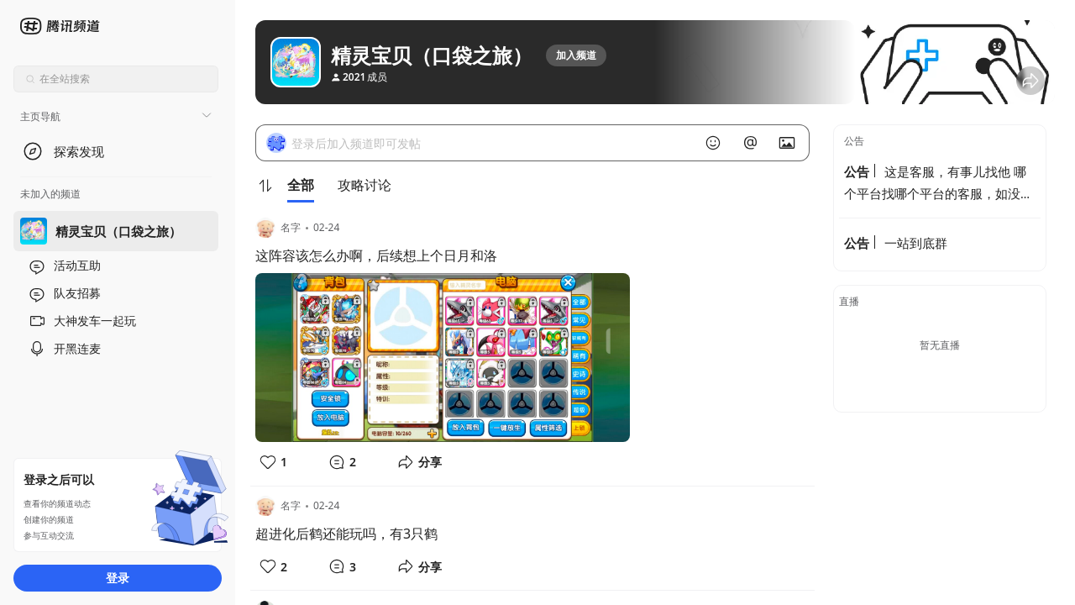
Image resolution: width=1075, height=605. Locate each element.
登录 (117, 578)
